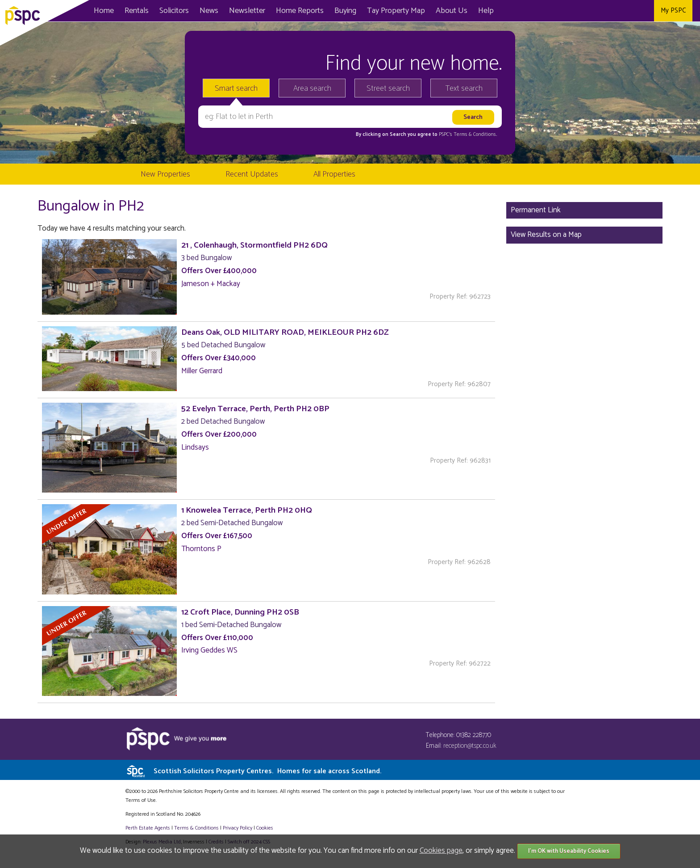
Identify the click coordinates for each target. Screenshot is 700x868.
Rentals (137, 10)
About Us (451, 10)
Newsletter (247, 10)
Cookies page (441, 850)
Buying (345, 10)
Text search (464, 88)
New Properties (165, 174)
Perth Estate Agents (147, 828)
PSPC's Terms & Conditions (467, 135)
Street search (388, 88)
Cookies (264, 828)
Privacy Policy (237, 828)
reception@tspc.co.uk (469, 745)
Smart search (236, 88)
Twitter (624, 10)
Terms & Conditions (196, 828)
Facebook (604, 10)
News (209, 10)
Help (486, 10)
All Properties (334, 174)
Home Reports (300, 10)
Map (396, 10)
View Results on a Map (546, 234)
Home (104, 10)
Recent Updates (251, 174)
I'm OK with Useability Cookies (568, 851)
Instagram (644, 10)
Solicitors (174, 10)
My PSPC (673, 10)
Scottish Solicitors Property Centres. (267, 771)
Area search (312, 88)
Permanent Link (536, 210)
